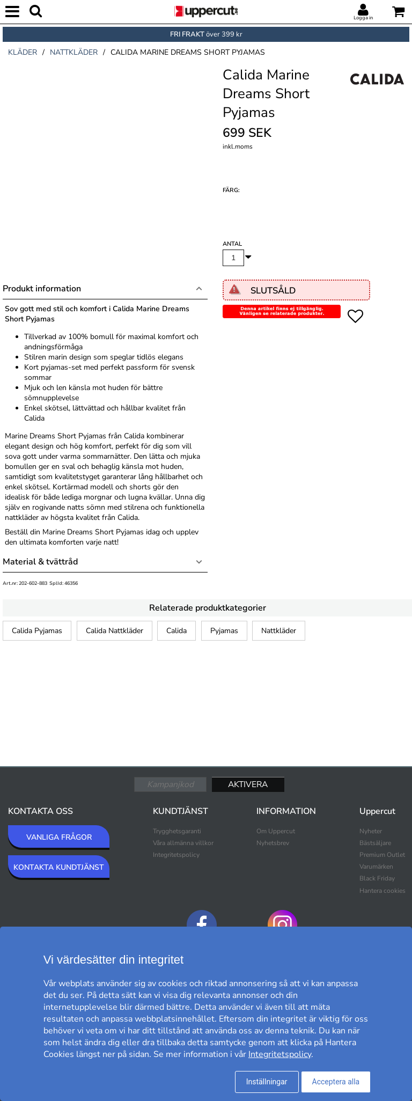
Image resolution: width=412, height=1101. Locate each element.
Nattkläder (278, 631)
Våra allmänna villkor (183, 843)
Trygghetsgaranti (177, 831)
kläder (22, 52)
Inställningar (267, 1081)
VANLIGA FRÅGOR (59, 837)
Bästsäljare (375, 843)
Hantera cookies (382, 890)
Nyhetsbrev (272, 843)
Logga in (363, 17)
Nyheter (370, 831)
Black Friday (377, 878)
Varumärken (376, 866)
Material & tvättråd (40, 562)
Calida (176, 631)
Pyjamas (224, 631)
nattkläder (74, 52)
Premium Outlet (382, 854)
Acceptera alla (336, 1081)
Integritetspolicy (176, 854)
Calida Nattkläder (114, 631)
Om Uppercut (275, 831)
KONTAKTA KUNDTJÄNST (58, 867)
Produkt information (42, 289)
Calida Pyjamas (37, 631)
